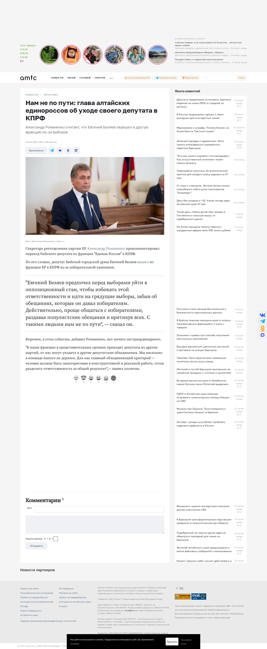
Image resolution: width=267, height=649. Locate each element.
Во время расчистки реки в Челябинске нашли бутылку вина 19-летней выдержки (202, 382)
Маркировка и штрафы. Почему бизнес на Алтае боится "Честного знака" (203, 129)
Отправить (36, 545)
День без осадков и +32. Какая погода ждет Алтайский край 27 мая (203, 202)
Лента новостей (187, 91)
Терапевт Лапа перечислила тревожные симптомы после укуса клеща (201, 359)
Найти (241, 77)
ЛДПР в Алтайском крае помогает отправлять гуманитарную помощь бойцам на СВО (203, 397)
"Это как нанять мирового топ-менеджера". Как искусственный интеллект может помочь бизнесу (203, 159)
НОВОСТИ (32, 95)
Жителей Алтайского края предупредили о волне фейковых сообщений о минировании (204, 549)
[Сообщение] (95, 525)
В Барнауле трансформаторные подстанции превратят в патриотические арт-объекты (204, 521)
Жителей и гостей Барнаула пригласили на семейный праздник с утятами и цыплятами (204, 371)
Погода (24, 606)
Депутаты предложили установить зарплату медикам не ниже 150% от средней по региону (204, 103)
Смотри (100, 77)
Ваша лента (190, 78)
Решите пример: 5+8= (39, 538)
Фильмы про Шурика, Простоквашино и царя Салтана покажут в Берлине (201, 410)
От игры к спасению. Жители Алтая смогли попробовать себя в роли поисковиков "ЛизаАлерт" (203, 189)
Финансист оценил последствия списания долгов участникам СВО (203, 508)
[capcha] (55, 538)
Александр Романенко (106, 248)
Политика (51, 95)
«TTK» (65, 646)
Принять (172, 641)
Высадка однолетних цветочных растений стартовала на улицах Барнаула (203, 348)
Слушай (85, 77)
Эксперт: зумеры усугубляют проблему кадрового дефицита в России (201, 423)
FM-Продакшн (66, 588)
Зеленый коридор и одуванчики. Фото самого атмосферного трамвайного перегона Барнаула (200, 144)
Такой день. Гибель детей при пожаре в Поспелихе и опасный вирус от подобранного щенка (201, 215)
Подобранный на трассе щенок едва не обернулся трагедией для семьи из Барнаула (201, 536)
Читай (71, 77)
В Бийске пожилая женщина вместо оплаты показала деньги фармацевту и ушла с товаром (204, 324)
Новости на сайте (29, 588)
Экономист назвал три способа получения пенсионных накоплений (203, 337)
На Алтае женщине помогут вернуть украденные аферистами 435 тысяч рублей (203, 228)
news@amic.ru (130, 610)
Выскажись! (36, 150)
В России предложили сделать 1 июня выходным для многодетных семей (200, 116)
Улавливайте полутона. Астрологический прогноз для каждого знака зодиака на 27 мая (202, 174)
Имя (29, 508)
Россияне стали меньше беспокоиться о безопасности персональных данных (201, 310)
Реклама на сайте (68, 593)
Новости (57, 77)
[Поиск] (220, 77)
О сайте (63, 606)
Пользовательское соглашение (36, 593)
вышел (143, 262)
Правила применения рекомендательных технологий (48, 621)
